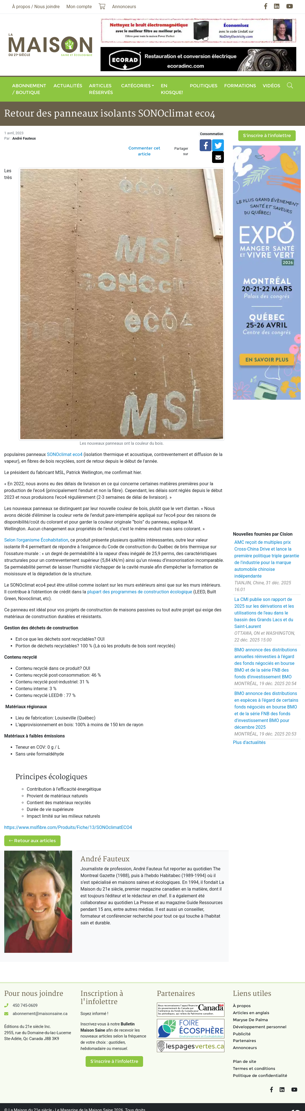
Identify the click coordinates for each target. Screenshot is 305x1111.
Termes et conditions (254, 1068)
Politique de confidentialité (260, 1075)
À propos (242, 1005)
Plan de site (244, 1061)
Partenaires (244, 1040)
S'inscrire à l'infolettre (267, 135)
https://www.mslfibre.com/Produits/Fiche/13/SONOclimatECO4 (68, 827)
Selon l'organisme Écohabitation (36, 540)
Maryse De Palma (250, 1019)
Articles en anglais (251, 1012)
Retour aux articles (32, 840)
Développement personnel (259, 1026)
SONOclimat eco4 (65, 454)
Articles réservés (101, 89)
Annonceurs (245, 1047)
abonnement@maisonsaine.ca (40, 1013)
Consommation (211, 134)
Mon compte (79, 6)
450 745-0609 (25, 1005)
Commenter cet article (144, 151)
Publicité (242, 1033)
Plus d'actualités (249, 742)
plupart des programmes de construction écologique (139, 591)
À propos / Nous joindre (36, 6)
